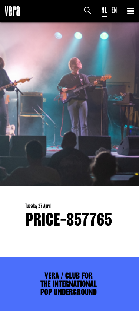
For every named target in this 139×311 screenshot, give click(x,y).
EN (114, 10)
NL (104, 10)
